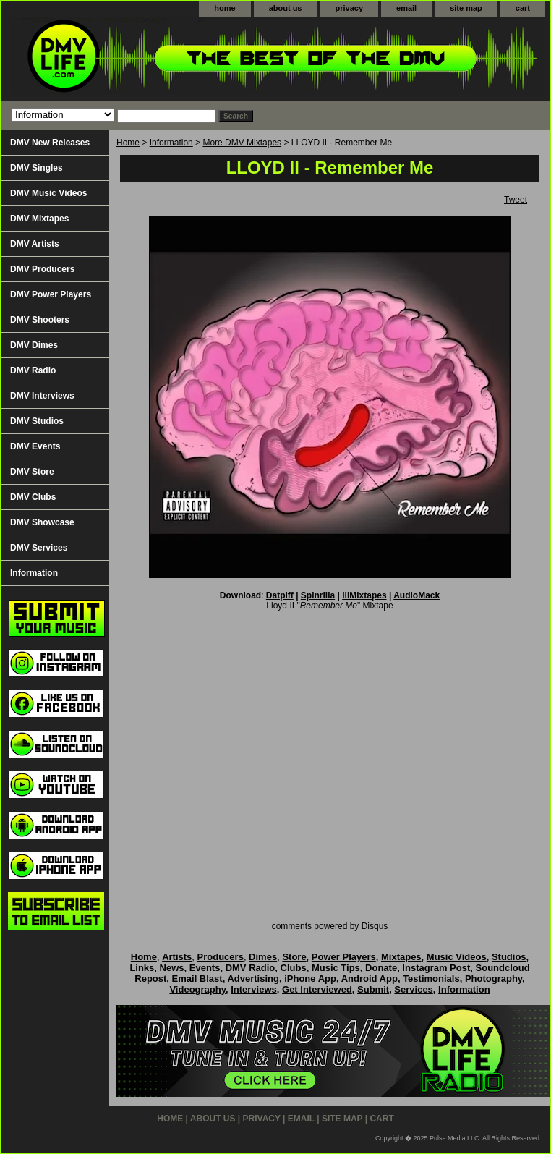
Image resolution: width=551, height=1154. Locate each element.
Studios (509, 956)
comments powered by (330, 926)
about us (285, 8)
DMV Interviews (42, 396)
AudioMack (416, 595)
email (406, 8)
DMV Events (35, 446)
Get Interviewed (317, 989)
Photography (493, 978)
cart (523, 8)
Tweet (515, 200)
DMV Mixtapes (39, 218)
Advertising (253, 978)
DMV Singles (36, 168)
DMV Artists (34, 244)
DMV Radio (33, 370)
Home (128, 142)
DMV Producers (42, 269)
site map (466, 8)
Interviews (254, 989)
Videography (197, 989)
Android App (369, 978)
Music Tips (336, 967)
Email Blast (197, 978)
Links (141, 967)
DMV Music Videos (48, 193)
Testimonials (431, 978)
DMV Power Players (50, 294)
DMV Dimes (34, 345)
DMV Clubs (33, 497)
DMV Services (38, 548)
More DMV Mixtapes (241, 142)
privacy (350, 8)
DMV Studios (37, 421)
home (224, 8)
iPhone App (310, 978)
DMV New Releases (50, 142)
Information (171, 142)
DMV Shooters (39, 320)
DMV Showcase (42, 522)
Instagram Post (436, 967)
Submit (373, 989)
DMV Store (32, 472)
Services (413, 989)
